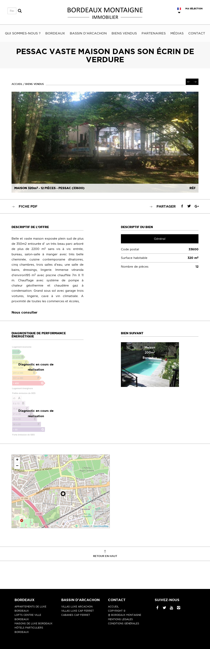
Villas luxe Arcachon (76, 606)
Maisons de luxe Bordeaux (33, 623)
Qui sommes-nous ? (23, 33)
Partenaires (154, 33)
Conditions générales (123, 623)
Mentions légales (120, 619)
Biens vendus (124, 33)
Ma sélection (194, 8)
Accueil (17, 84)
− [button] (17, 466)
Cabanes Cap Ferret (75, 615)
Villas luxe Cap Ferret (77, 610)
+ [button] (17, 460)
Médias (177, 33)
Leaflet (86, 526)
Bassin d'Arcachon (80, 600)
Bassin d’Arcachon (88, 33)
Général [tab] (159, 238)
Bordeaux (55, 33)
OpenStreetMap (101, 526)
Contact (196, 33)
